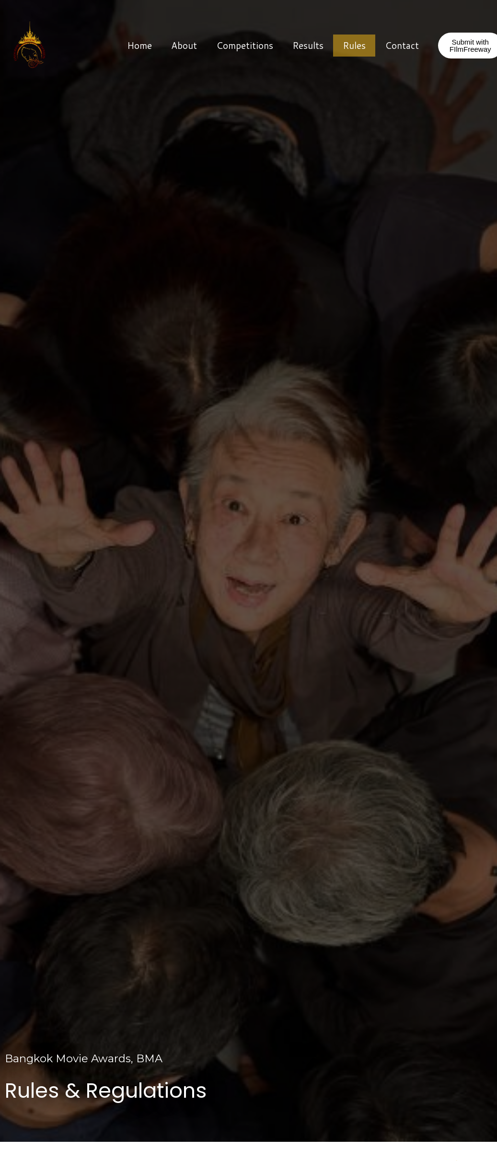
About (184, 45)
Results (308, 45)
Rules (354, 45)
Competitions (244, 45)
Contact (402, 45)
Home (139, 45)
